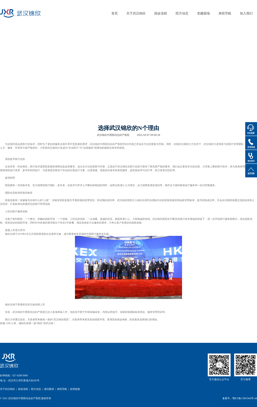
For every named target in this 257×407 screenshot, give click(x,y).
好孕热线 (251, 143)
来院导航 (224, 13)
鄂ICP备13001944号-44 (244, 398)
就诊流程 (160, 13)
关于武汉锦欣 (136, 13)
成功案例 (49, 389)
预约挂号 (251, 156)
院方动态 (182, 13)
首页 (114, 13)
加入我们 (246, 13)
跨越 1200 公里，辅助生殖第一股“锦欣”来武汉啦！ (28, 323)
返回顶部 (251, 170)
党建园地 (203, 13)
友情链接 (75, 389)
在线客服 (251, 129)
